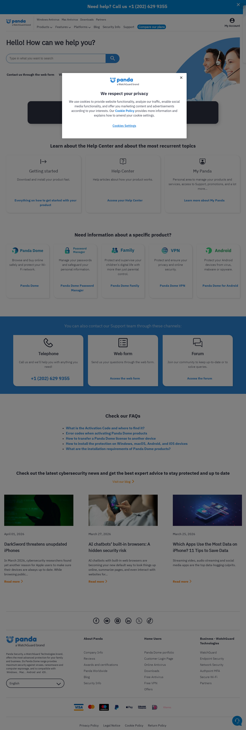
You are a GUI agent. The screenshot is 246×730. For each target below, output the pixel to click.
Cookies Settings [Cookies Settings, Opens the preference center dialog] (124, 126)
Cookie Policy (124, 111)
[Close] (181, 77)
